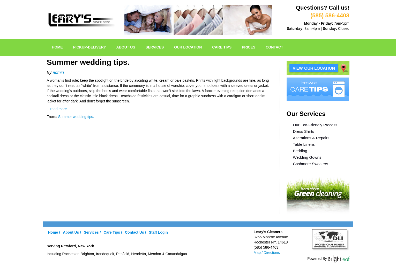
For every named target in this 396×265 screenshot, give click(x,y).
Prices (248, 47)
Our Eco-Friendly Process (315, 125)
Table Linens (304, 144)
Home (57, 47)
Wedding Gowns (307, 157)
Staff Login (158, 232)
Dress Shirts (303, 131)
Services (155, 47)
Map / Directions (267, 252)
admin (58, 72)
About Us (125, 47)
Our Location (188, 47)
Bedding (300, 151)
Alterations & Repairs (311, 138)
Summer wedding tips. (76, 117)
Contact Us (134, 232)
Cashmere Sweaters (310, 164)
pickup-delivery (89, 47)
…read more (57, 109)
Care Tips (221, 47)
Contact (274, 47)
